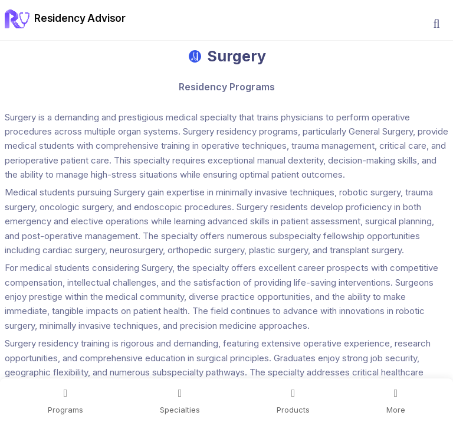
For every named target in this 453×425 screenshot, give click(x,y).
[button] (436, 23)
